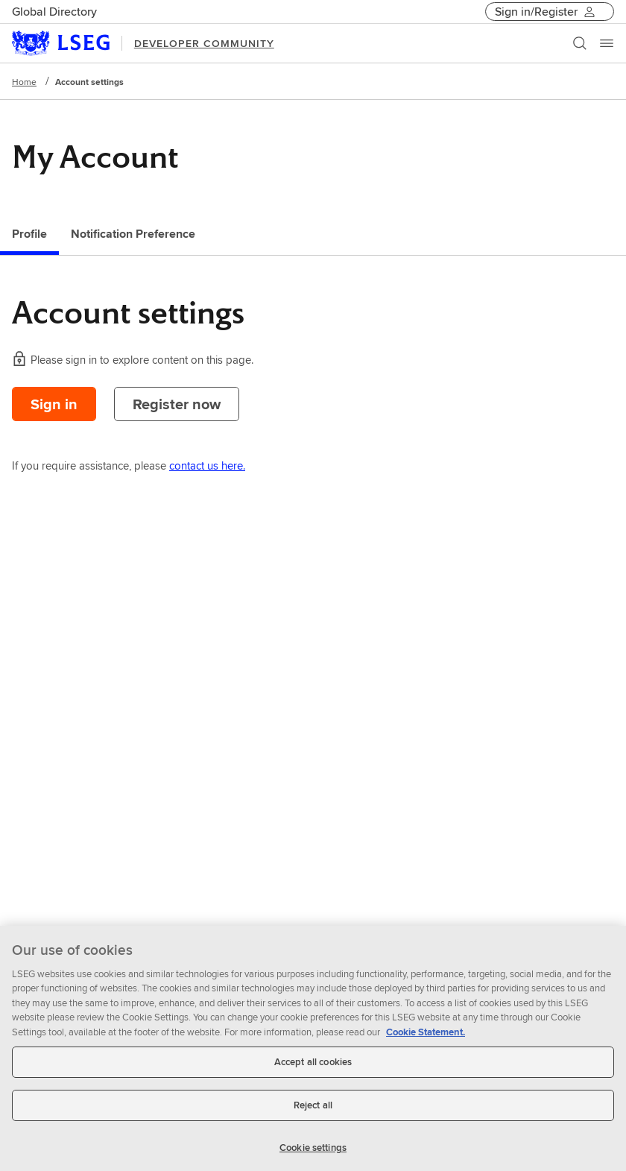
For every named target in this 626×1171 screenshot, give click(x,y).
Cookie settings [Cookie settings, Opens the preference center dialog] (313, 1152)
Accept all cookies (313, 1067)
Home (24, 81)
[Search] (579, 43)
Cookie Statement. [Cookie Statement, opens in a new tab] (425, 1036)
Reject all (313, 1109)
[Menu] (606, 43)
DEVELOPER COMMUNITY (204, 43)
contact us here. (207, 465)
